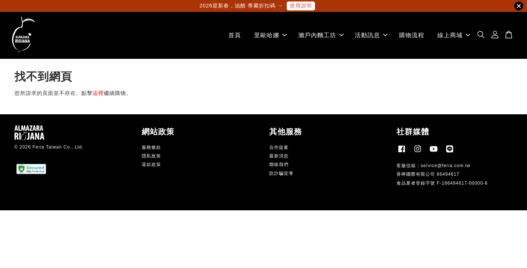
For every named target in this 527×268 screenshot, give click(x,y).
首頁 (234, 35)
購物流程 (411, 35)
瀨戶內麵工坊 (321, 35)
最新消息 (279, 156)
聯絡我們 (279, 165)
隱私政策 (151, 156)
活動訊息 (371, 35)
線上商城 (453, 35)
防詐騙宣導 (281, 173)
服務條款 (151, 147)
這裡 (98, 93)
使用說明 (301, 6)
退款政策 (151, 165)
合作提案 (279, 147)
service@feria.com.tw (445, 165)
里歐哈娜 (270, 35)
